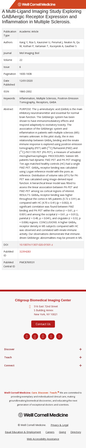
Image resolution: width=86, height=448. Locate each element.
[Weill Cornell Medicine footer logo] (43, 414)
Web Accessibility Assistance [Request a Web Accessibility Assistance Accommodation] (43, 439)
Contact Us (43, 324)
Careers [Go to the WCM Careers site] (50, 432)
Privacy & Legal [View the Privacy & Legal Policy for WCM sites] (59, 425)
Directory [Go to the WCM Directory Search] (75, 432)
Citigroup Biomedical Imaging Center (43, 300)
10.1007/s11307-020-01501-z (36, 244)
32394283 (25, 251)
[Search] (81, 4)
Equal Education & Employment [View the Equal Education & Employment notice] (23, 432)
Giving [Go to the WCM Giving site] (62, 432)
